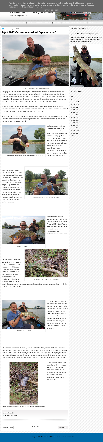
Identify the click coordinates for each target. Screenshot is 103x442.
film (72, 96)
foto (72, 99)
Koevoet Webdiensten (68, 437)
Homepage (35, 426)
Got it (57, 10)
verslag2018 (74, 22)
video (72, 135)
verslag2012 (22, 22)
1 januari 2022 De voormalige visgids (84, 34)
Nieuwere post (8, 427)
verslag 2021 (75, 104)
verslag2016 (56, 22)
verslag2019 (83, 22)
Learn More (48, 10)
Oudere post (63, 427)
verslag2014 (39, 22)
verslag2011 (13, 22)
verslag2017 (65, 22)
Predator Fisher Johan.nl (48, 437)
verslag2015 (48, 22)
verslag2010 (4, 22)
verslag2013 (30, 22)
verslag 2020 (75, 102)
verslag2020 (91, 22)
